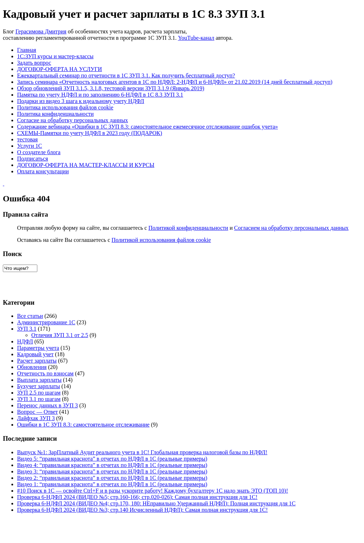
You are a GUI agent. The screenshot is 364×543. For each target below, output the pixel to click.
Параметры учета (38, 348)
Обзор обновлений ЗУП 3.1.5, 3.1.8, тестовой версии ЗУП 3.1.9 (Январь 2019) (110, 88)
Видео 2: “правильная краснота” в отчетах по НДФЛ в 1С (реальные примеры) (112, 478)
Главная (26, 50)
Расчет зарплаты (37, 361)
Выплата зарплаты (39, 380)
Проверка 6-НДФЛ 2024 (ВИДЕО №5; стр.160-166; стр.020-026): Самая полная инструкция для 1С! (137, 497)
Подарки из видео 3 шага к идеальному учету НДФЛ (80, 101)
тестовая (27, 139)
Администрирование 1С (46, 322)
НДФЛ (25, 341)
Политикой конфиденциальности (188, 228)
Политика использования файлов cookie (65, 107)
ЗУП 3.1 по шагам (38, 399)
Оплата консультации (43, 171)
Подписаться (32, 159)
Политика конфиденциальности (55, 114)
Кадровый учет (35, 354)
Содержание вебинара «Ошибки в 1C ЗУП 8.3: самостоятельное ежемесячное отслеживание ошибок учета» (147, 127)
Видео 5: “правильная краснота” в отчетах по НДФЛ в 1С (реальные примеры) (112, 459)
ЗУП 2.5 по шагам (38, 393)
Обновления (32, 367)
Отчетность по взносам (45, 373)
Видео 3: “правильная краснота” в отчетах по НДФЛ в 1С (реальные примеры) (112, 471)
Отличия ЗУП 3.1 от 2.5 (59, 335)
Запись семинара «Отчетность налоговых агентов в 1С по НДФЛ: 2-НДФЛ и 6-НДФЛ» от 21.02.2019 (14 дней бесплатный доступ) (174, 82)
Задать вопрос (34, 63)
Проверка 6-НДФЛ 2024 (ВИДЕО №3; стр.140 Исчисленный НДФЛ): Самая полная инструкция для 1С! (142, 510)
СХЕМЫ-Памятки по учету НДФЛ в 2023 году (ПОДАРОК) (89, 133)
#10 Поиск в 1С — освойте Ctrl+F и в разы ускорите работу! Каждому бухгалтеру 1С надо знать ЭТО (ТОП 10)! (152, 491)
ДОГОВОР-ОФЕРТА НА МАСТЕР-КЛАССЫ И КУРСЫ (85, 165)
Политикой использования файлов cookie (161, 240)
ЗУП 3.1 (27, 329)
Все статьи (30, 316)
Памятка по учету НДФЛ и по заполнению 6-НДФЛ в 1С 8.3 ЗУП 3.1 (100, 95)
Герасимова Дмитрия (41, 31)
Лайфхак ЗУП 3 (36, 418)
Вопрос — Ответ (37, 412)
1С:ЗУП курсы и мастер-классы (55, 56)
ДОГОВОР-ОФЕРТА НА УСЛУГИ (59, 69)
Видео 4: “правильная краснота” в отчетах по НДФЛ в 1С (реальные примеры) (112, 465)
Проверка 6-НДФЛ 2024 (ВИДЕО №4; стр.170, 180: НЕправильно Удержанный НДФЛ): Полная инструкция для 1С (156, 503)
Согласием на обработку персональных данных (291, 228)
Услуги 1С (29, 146)
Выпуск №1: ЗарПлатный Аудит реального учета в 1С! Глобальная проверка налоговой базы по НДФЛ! (142, 452)
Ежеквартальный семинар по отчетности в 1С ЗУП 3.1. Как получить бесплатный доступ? (126, 75)
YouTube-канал (196, 38)
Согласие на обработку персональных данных (72, 120)
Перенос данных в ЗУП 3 (47, 405)
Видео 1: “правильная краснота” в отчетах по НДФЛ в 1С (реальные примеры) (112, 484)
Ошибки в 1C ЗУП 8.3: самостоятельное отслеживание (83, 425)
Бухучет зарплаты (38, 386)
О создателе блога (38, 152)
